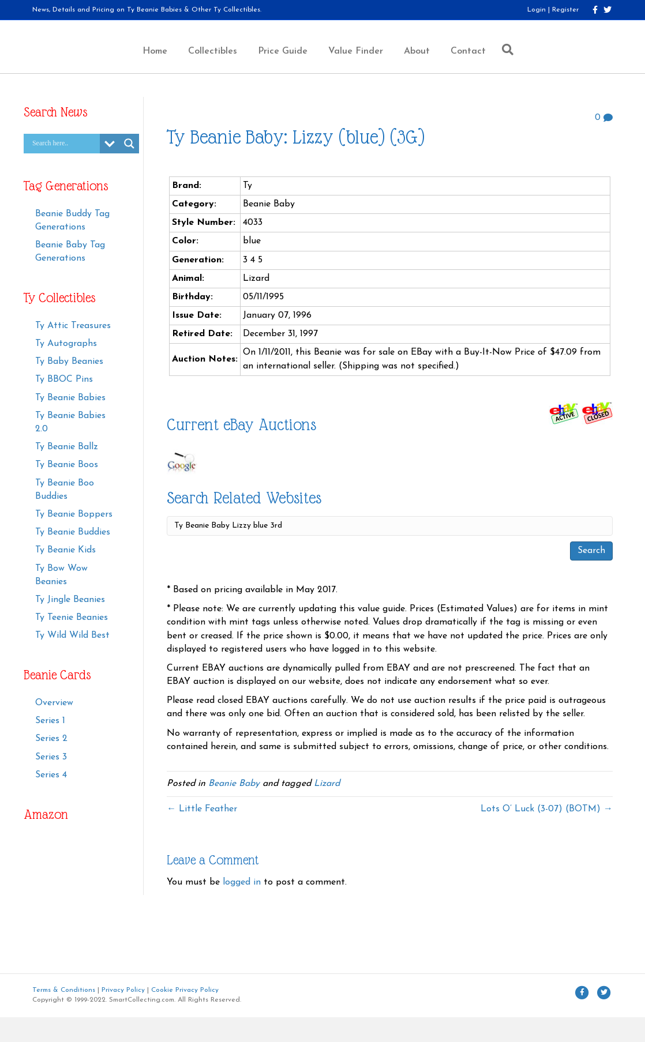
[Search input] (64, 169)
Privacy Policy (123, 1014)
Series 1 (50, 746)
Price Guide (228, 63)
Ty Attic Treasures (73, 351)
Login (536, 9)
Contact (522, 63)
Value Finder (409, 63)
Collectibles (157, 63)
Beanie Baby (234, 809)
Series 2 (51, 764)
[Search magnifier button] (129, 169)
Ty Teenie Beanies (71, 643)
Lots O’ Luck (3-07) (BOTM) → (547, 834)
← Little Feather (202, 834)
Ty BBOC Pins (64, 404)
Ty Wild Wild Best (72, 660)
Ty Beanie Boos (66, 490)
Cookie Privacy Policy (185, 1014)
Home (100, 63)
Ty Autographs (66, 369)
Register (565, 9)
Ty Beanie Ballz (66, 472)
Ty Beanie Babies (70, 422)
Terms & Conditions (63, 1014)
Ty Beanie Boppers (73, 539)
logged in (242, 907)
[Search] (559, 61)
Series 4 (51, 799)
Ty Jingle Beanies (70, 625)
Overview (54, 728)
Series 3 (51, 782)
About (471, 63)
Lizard (327, 809)
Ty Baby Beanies (69, 387)
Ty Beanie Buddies (72, 557)
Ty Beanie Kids (65, 575)
